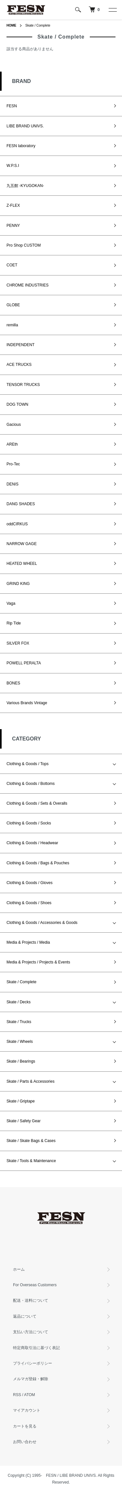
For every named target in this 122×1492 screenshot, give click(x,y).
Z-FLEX (13, 205)
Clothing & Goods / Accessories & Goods (42, 922)
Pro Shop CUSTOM (24, 245)
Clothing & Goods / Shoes (29, 903)
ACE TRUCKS (19, 364)
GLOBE (13, 305)
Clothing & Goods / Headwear (32, 843)
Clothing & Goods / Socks (29, 823)
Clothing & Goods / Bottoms (31, 783)
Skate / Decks (19, 1002)
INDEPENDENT (20, 345)
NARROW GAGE (22, 544)
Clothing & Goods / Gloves (29, 882)
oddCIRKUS (17, 524)
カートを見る (24, 1426)
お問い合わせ (24, 1442)
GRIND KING (18, 583)
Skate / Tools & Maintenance (31, 1161)
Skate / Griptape (21, 1101)
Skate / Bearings (21, 1061)
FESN (12, 106)
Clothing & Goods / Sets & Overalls (37, 803)
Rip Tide (14, 623)
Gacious (14, 424)
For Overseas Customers (35, 1285)
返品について (24, 1316)
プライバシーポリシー (32, 1363)
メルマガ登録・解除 (30, 1379)
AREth (12, 444)
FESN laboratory (21, 146)
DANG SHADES (21, 504)
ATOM (29, 1395)
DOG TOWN (17, 404)
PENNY (13, 225)
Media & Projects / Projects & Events (38, 962)
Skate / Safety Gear (24, 1121)
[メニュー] (112, 9)
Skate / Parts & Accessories (30, 1081)
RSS (17, 1395)
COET (12, 265)
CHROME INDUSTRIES (27, 285)
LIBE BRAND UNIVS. (25, 126)
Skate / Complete (37, 25)
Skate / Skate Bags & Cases (31, 1140)
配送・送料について (30, 1300)
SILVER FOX (18, 643)
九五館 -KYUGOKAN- (25, 185)
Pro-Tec (13, 464)
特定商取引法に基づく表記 (36, 1348)
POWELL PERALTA (24, 663)
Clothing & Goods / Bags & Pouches (38, 863)
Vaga (11, 603)
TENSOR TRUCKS (23, 384)
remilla (12, 325)
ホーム (19, 1269)
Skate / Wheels (20, 1041)
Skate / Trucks (19, 1022)
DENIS (13, 484)
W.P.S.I (13, 165)
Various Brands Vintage (27, 703)
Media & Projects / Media (28, 942)
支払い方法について (30, 1332)
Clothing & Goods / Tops (27, 764)
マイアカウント (26, 1410)
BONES (13, 683)
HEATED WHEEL (22, 563)
